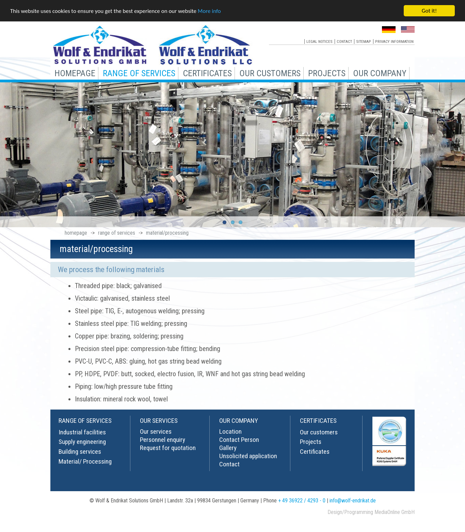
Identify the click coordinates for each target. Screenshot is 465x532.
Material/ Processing (85, 461)
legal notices (319, 41)
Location (230, 431)
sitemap (363, 41)
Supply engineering (82, 442)
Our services (156, 431)
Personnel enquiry (162, 439)
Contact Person (239, 439)
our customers (270, 73)
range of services (139, 73)
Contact (229, 464)
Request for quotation (168, 447)
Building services (80, 451)
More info (209, 10)
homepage (74, 73)
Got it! (429, 10)
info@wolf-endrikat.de (353, 500)
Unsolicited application (248, 456)
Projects (310, 442)
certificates (207, 73)
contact (344, 41)
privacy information (394, 41)
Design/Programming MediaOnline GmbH (371, 512)
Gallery (228, 447)
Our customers (319, 432)
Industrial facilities (82, 432)
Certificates (315, 451)
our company (379, 73)
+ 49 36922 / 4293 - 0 (301, 500)
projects (327, 73)
